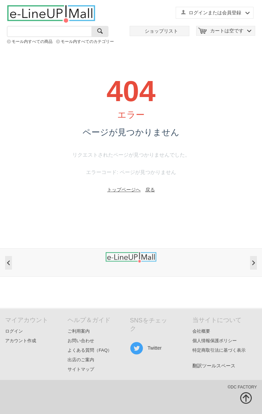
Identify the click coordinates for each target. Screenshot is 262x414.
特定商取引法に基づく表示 (219, 350)
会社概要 (201, 331)
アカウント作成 (20, 340)
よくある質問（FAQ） (90, 350)
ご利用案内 (79, 331)
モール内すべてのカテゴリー (87, 41)
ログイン (14, 331)
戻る (150, 189)
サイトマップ (81, 369)
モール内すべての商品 (32, 41)
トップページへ (124, 189)
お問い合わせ (81, 340)
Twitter (146, 348)
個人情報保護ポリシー (214, 340)
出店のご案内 (81, 359)
